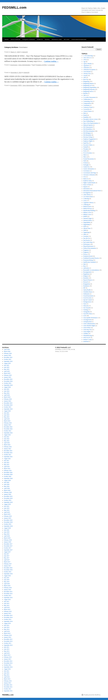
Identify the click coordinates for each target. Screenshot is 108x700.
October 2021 (7, 454)
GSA (84, 177)
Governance (13, 65)
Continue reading (51, 61)
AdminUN (25, 52)
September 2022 (8, 433)
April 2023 (7, 419)
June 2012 (6, 673)
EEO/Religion (87, 133)
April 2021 (7, 466)
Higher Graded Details (89, 182)
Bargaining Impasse (88, 83)
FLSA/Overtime (87, 153)
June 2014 (6, 627)
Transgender (86, 312)
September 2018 (8, 526)
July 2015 (6, 601)
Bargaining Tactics (88, 91)
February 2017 (8, 564)
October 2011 (7, 689)
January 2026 (7, 355)
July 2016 (6, 577)
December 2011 (8, 685)
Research (85, 282)
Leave (85, 200)
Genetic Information (88, 169)
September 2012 (8, 667)
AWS (84, 77)
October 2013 (7, 643)
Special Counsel (87, 300)
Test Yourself (86, 308)
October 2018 (7, 524)
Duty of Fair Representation (90, 123)
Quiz (84, 264)
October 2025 (7, 359)
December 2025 (8, 357)
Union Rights (86, 331)
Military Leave (87, 212)
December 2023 (8, 403)
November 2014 (8, 617)
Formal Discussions (88, 159)
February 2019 (8, 516)
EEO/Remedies (87, 135)
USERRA (85, 333)
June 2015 (6, 603)
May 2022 (6, 441)
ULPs (84, 315)
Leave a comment (53, 85)
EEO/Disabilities (87, 129)
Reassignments (87, 272)
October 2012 (7, 665)
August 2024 (7, 387)
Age (84, 61)
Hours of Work (87, 184)
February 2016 (8, 587)
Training (85, 310)
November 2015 (8, 593)
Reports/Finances (87, 280)
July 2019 (6, 506)
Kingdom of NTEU (41, 65)
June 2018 (6, 532)
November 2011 (8, 687)
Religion (85, 276)
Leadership (86, 198)
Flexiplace (86, 149)
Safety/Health (87, 290)
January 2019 (7, 518)
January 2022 (7, 448)
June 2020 (6, 484)
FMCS (85, 155)
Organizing (86, 232)
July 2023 (6, 413)
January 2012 (7, 683)
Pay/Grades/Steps (88, 242)
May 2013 (6, 651)
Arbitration (86, 67)
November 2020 (8, 474)
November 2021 (8, 452)
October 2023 (7, 407)
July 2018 (6, 530)
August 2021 (7, 458)
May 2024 (6, 393)
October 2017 (7, 548)
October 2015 (7, 595)
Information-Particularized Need (92, 190)
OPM (84, 230)
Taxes (84, 304)
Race (84, 266)
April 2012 (7, 677)
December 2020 (8, 472)
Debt (84, 113)
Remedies (85, 278)
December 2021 (8, 450)
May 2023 (6, 417)
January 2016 (7, 589)
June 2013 (6, 649)
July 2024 (6, 389)
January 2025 (7, 377)
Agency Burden (87, 63)
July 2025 (6, 365)
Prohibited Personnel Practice (91, 258)
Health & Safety (87, 181)
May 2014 (6, 629)
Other (84, 234)
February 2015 (8, 611)
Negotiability (86, 222)
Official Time (86, 228)
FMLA (85, 157)
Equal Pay (86, 143)
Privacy (47, 39)
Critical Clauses (87, 111)
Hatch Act (86, 179)
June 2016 (6, 579)
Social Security (87, 298)
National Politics (87, 220)
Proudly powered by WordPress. (92, 695)
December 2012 (8, 661)
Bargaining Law (87, 85)
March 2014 (7, 633)
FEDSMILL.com (14, 7)
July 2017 (6, 554)
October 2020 (7, 476)
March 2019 (7, 514)
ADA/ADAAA (87, 57)
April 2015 (7, 607)
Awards (85, 75)
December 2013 (8, 639)
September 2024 (8, 385)
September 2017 (8, 550)
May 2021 (6, 464)
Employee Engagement (89, 139)
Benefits (85, 93)
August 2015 (7, 599)
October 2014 (7, 619)
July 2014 (6, 625)
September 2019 (8, 502)
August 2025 (7, 363)
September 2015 (8, 597)
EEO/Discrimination (88, 131)
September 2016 (8, 574)
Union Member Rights (89, 325)
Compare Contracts (28, 39)
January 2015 (7, 613)
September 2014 (8, 621)
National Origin (87, 218)
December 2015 (8, 591)
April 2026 (7, 349)
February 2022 (8, 446)
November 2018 (8, 522)
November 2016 (8, 570)
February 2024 (8, 399)
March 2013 (7, 655)
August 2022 (7, 435)
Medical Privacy (87, 208)
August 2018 (7, 528)
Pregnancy (86, 250)
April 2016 (7, 583)
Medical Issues (87, 206)
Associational (86, 71)
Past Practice (86, 240)
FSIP (84, 161)
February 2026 (8, 353)
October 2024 (7, 383)
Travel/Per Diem (87, 313)
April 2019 (7, 512)
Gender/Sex (86, 167)
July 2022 (6, 437)
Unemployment (87, 321)
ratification (86, 268)
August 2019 (7, 504)
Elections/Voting (87, 137)
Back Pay (85, 79)
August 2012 (7, 669)
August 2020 (7, 480)
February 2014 (8, 635)
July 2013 (6, 647)
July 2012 (6, 671)
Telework (85, 306)
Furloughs (86, 165)
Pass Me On (86, 238)
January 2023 (7, 425)
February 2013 (8, 657)
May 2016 (6, 581)
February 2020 (8, 492)
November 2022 (8, 429)
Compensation (87, 103)
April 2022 (7, 443)
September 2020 (8, 478)
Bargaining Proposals (89, 89)
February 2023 (8, 423)
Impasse (85, 186)
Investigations (87, 192)
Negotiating (86, 224)
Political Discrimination (89, 248)
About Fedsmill (15, 39)
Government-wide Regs (89, 173)
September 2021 (8, 456)
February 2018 (8, 540)
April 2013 (7, 653)
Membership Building (89, 210)
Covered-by (86, 109)
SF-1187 (66, 39)
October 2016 (7, 572)
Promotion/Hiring (88, 260)
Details (85, 115)
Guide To (40, 39)
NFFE (20, 85)
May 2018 (6, 534)
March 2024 (7, 397)
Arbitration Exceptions (89, 69)
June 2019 (6, 508)
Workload (85, 341)
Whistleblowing (87, 335)
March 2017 (7, 562)
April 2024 (7, 395)
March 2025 (7, 373)
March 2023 (7, 421)
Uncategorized (87, 319)
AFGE (85, 59)
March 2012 (7, 679)
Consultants (86, 105)
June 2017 (6, 556)
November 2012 (8, 663)
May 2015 (6, 605)
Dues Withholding (88, 121)
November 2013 (8, 641)
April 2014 (7, 631)
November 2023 (8, 405)
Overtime (85, 236)
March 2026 (7, 351)
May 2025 (6, 369)
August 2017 (7, 552)
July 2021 (6, 460)
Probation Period (87, 256)
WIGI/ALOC (86, 337)
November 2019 (8, 498)
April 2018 (7, 536)
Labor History (87, 194)
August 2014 (7, 623)
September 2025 (8, 361)
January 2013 (7, 659)
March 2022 (7, 444)
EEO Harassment (87, 127)
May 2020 (6, 486)
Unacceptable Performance (90, 317)
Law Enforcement (88, 196)
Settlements (86, 294)
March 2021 (7, 468)
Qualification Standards (89, 262)
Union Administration (24, 65)
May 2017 (6, 558)
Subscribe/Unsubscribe (79, 39)
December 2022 (8, 427)
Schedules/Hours (87, 292)
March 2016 (7, 585)
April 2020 (7, 488)
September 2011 (8, 691)
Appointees (86, 65)
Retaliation (86, 286)
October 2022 (7, 431)
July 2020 (6, 482)
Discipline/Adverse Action (90, 119)
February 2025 (8, 375)
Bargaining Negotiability (89, 87)
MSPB (85, 216)
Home (6, 39)
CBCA (85, 95)
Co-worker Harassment (89, 97)
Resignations (86, 284)
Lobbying (85, 204)
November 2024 (8, 381)
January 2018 (7, 542)
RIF (84, 288)
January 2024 (7, 401)
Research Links (57, 39)
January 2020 (7, 494)
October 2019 (7, 500)
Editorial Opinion (88, 125)
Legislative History (88, 202)
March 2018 (7, 538)
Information (86, 188)
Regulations (86, 274)
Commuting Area (87, 101)
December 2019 (8, 496)
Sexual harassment (88, 296)
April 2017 (7, 560)
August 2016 (7, 575)
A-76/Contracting (88, 55)
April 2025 (7, 371)
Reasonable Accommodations (91, 270)
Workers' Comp (87, 339)
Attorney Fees (87, 73)
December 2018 (8, 520)
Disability (85, 117)
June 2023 (6, 415)
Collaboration (87, 99)
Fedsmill (85, 147)
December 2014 (8, 615)
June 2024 (6, 391)
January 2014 (7, 637)
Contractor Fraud (87, 107)
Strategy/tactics (87, 302)
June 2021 (6, 462)
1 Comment (51, 65)
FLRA (85, 151)
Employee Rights (87, 141)
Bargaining (86, 81)
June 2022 (6, 439)
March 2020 (7, 490)
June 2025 (6, 367)
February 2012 (8, 681)
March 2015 (7, 609)
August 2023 (7, 411)
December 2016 (8, 568)
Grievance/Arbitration (89, 175)
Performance (86, 244)
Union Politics (87, 327)
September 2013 (8, 645)
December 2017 (8, 544)
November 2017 (8, 546)
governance (43, 85)
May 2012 (6, 675)
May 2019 (6, 510)
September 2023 (8, 409)
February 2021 (8, 470)
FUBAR (85, 163)
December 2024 (8, 379)
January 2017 (7, 566)
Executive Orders (88, 145)
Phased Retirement (88, 246)
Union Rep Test (87, 329)
